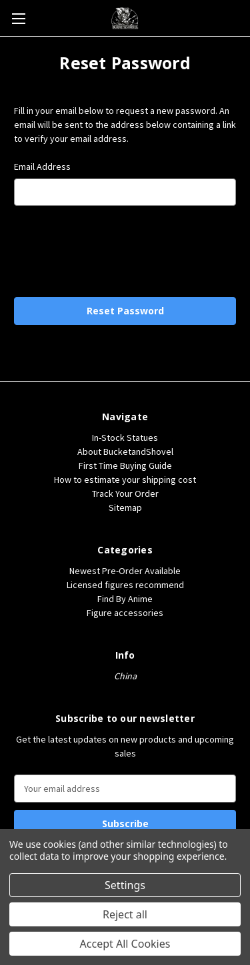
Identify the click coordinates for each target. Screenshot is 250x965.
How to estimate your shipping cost (125, 479)
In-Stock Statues (125, 438)
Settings (125, 885)
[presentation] (125, 250)
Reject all (125, 914)
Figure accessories (125, 613)
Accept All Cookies (125, 943)
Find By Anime (125, 599)
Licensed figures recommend (125, 585)
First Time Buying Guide (125, 466)
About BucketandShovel (125, 452)
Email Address (42, 166)
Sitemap (125, 507)
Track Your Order (125, 493)
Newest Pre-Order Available (125, 571)
